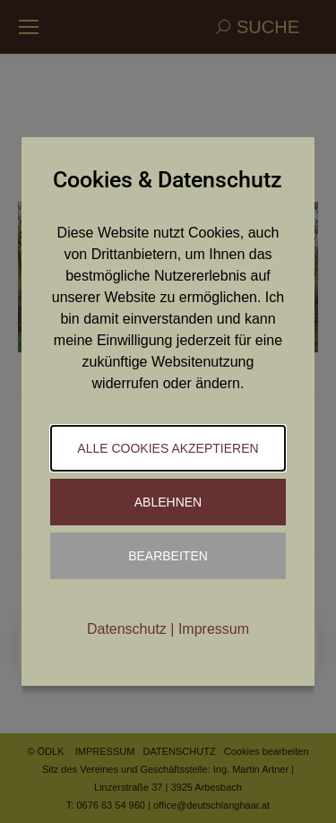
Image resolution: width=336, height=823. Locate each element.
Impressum (213, 629)
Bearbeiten (168, 556)
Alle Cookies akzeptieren (167, 448)
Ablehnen (168, 502)
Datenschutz (127, 629)
